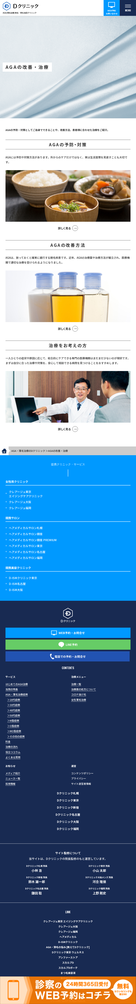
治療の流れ (11, 746)
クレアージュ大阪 (20, 502)
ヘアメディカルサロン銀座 (25, 534)
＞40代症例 (13, 710)
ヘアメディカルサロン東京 (25, 546)
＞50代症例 (13, 715)
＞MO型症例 (14, 731)
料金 (7, 741)
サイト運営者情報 (81, 783)
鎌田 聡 (36, 891)
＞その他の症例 (16, 736)
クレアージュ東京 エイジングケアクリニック (68, 921)
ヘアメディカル (68, 937)
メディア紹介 (12, 773)
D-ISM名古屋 (17, 584)
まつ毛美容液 (68, 973)
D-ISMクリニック (68, 942)
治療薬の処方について (83, 689)
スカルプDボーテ (68, 967)
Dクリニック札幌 (68, 793)
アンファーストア (68, 957)
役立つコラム (12, 752)
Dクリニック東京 (68, 800)
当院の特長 (11, 689)
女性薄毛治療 (78, 699)
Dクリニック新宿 (68, 807)
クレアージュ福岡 (20, 508)
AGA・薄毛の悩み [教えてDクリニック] (68, 947)
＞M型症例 (13, 720)
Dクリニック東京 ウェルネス (68, 952)
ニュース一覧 (12, 778)
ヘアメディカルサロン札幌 (25, 528)
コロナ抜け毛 (78, 694)
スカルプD (68, 962)
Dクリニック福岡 (68, 829)
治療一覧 (76, 684)
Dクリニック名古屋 (68, 814)
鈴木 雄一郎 (36, 880)
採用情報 (10, 783)
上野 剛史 (99, 891)
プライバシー (78, 778)
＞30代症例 (13, 705)
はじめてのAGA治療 (16, 684)
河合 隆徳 (99, 880)
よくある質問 (12, 757)
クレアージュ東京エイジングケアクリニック (26, 494)
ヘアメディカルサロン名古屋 (27, 552)
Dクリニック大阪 (68, 821)
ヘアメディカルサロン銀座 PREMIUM (33, 540)
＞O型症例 (13, 726)
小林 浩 (36, 868)
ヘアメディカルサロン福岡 (25, 558)
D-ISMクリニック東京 (23, 578)
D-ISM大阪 (16, 590)
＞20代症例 (13, 699)
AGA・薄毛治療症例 (16, 694)
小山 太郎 (99, 868)
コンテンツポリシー (82, 773)
